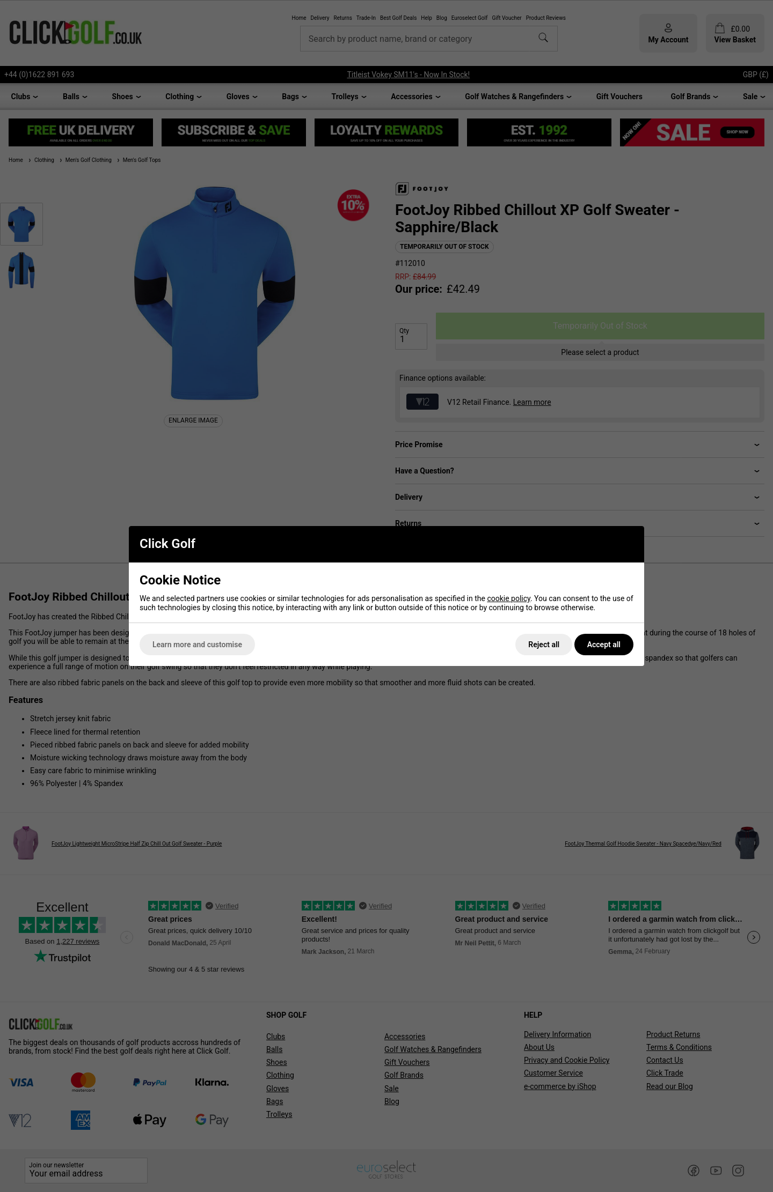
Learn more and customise (197, 644)
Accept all (604, 644)
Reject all (543, 644)
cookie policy (508, 598)
